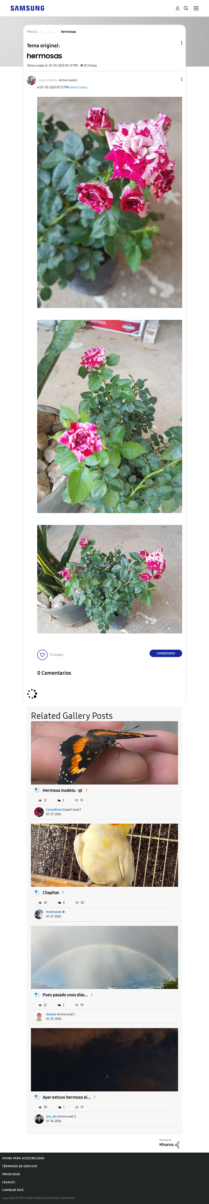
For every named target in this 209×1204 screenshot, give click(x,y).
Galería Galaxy (78, 87)
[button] (174, 79)
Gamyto (51, 1014)
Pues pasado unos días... (65, 994)
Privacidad (11, 1174)
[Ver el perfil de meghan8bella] (47, 80)
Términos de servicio (19, 1166)
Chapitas (51, 892)
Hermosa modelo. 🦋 (63, 790)
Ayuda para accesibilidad (23, 1158)
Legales (8, 1182)
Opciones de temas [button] (174, 43)
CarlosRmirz (54, 810)
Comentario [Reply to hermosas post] (166, 653)
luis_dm (51, 1116)
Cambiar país (13, 1190)
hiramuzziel (54, 912)
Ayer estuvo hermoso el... (67, 1097)
